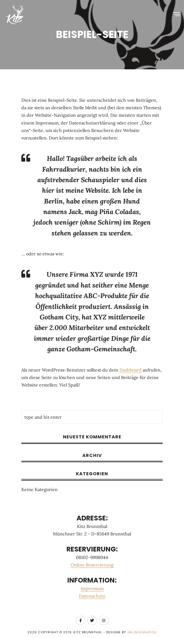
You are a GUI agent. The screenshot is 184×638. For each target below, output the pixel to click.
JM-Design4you (142, 632)
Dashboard (130, 370)
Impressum (92, 588)
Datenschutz (92, 596)
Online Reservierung (92, 565)
